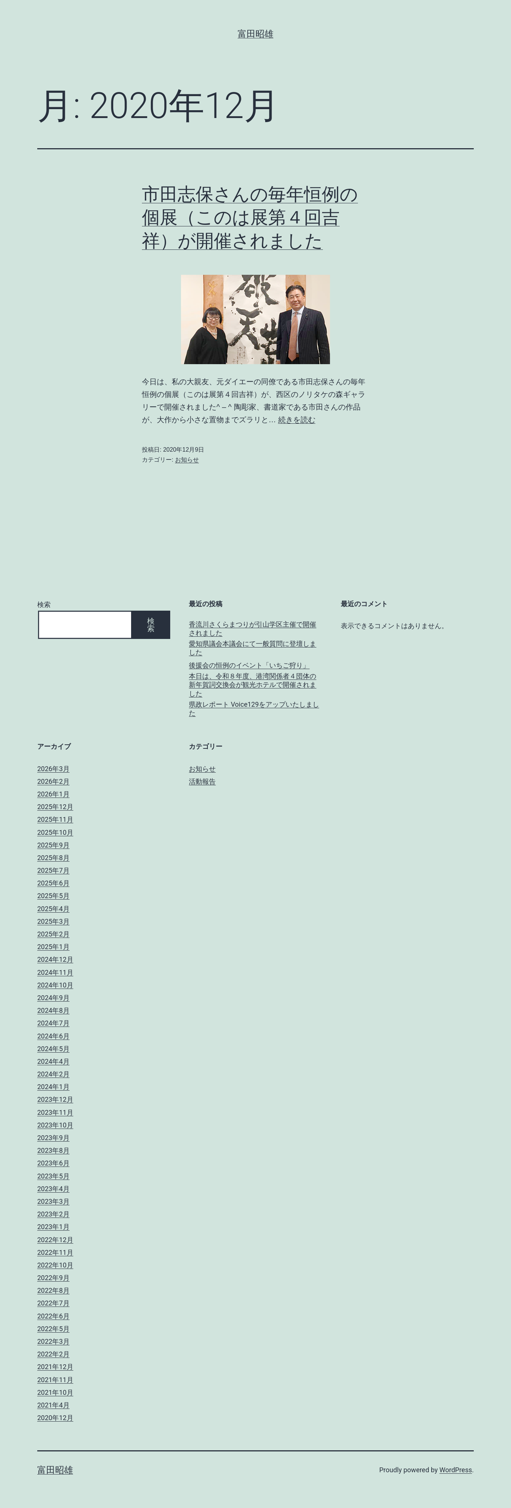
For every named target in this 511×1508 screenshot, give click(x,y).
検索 (44, 604)
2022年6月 (53, 1316)
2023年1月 (53, 1227)
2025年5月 (53, 896)
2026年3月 (53, 769)
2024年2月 (53, 1074)
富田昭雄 (255, 34)
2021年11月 (55, 1380)
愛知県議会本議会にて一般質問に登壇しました (252, 648)
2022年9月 (53, 1278)
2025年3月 (53, 921)
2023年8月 (53, 1150)
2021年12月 (55, 1367)
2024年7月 (53, 1023)
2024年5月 (53, 1049)
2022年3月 (53, 1341)
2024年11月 (55, 972)
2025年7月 (53, 870)
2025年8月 (53, 858)
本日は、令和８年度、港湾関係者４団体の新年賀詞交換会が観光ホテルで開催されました (252, 684)
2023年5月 (53, 1176)
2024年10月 (55, 985)
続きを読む (296, 420)
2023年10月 (55, 1125)
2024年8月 (53, 1010)
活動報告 (202, 781)
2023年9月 (53, 1138)
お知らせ (187, 459)
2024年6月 (53, 1036)
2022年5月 (53, 1329)
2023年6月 (53, 1163)
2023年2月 (53, 1214)
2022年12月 (55, 1240)
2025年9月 (53, 845)
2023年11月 (55, 1112)
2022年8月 (53, 1290)
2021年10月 (55, 1392)
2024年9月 (53, 998)
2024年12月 (55, 959)
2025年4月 (53, 909)
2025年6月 (53, 883)
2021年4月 (53, 1405)
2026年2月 (53, 781)
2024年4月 (53, 1061)
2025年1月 (53, 947)
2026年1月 (53, 794)
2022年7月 (53, 1303)
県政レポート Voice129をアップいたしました (254, 708)
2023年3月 (53, 1201)
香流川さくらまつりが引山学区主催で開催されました (252, 628)
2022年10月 (55, 1265)
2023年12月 (55, 1099)
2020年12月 (55, 1418)
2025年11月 (55, 819)
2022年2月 (53, 1354)
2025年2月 (53, 934)
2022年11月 (55, 1252)
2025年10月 (55, 832)
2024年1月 (53, 1087)
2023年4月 (53, 1189)
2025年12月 (55, 807)
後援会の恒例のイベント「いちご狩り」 (249, 665)
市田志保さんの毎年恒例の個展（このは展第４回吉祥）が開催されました (250, 217)
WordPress (455, 1470)
